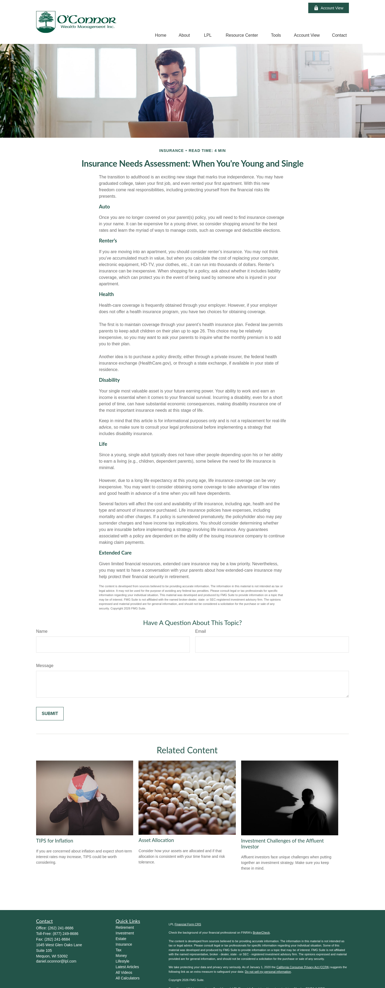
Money (121, 955)
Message (44, 665)
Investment (125, 933)
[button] (161, 35)
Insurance (124, 944)
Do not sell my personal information (268, 971)
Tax (119, 950)
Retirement (125, 927)
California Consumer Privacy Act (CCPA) (302, 967)
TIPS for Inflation (54, 841)
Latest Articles (127, 967)
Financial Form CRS (188, 924)
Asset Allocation (156, 840)
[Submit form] (50, 713)
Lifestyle (122, 961)
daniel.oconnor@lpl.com (56, 961)
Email (200, 631)
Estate (121, 939)
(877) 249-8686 (65, 933)
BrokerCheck (261, 932)
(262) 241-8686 (61, 928)
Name (42, 631)
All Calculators (128, 978)
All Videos (124, 972)
